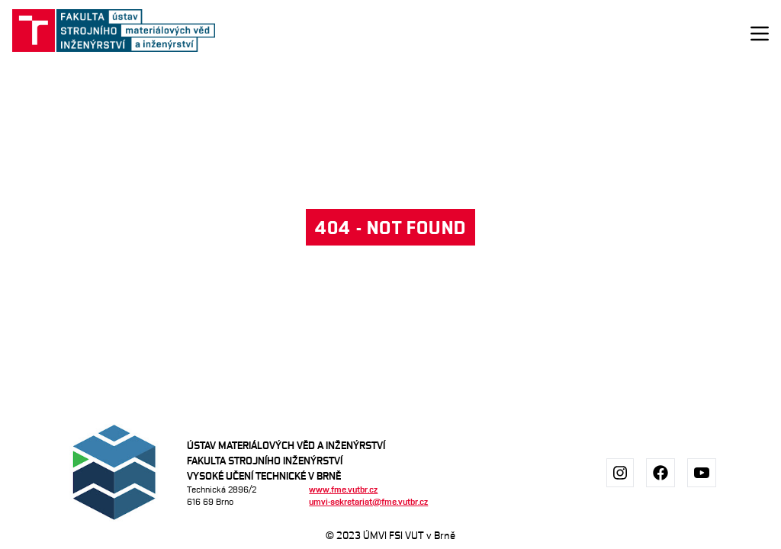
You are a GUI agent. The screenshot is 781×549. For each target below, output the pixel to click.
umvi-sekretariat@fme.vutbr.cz (368, 501)
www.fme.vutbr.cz (343, 489)
